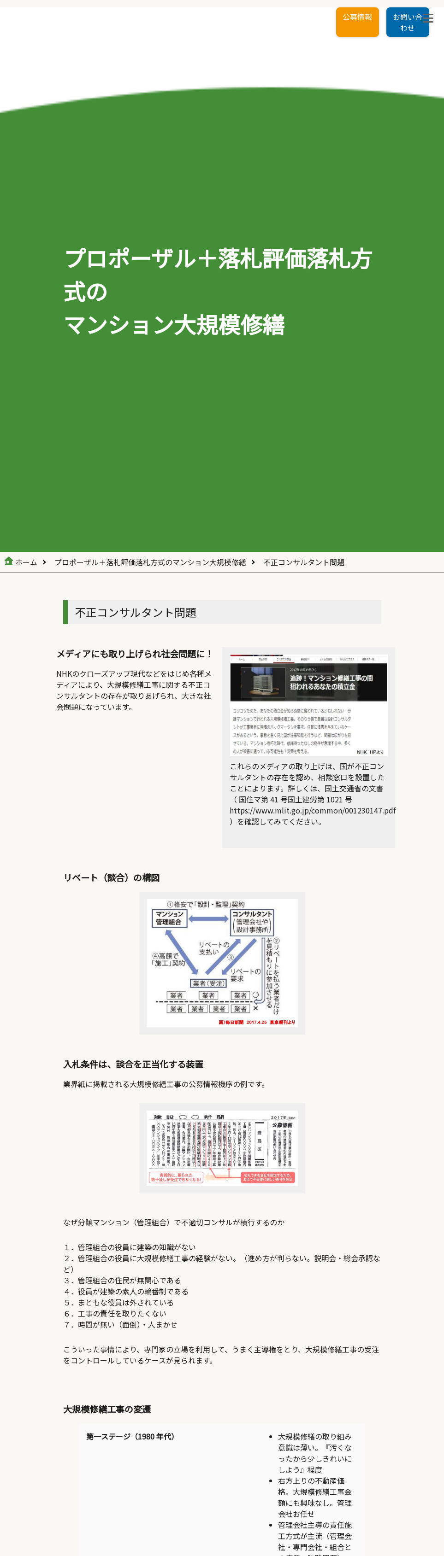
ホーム (26, 561)
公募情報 (357, 16)
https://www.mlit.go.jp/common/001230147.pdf (313, 810)
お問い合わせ (407, 22)
